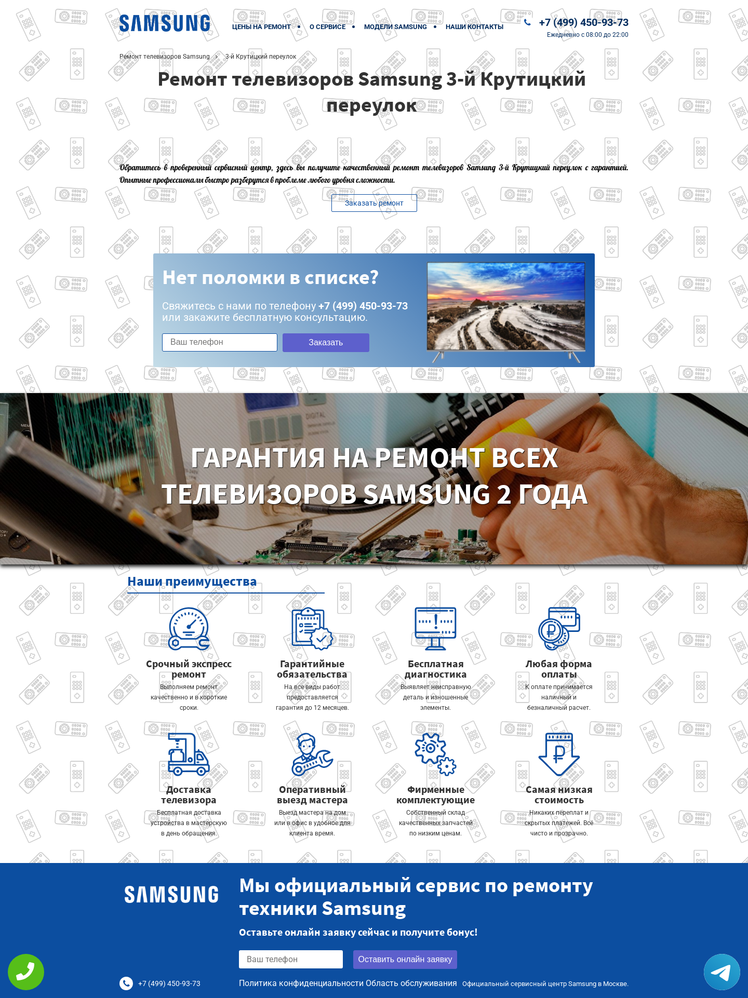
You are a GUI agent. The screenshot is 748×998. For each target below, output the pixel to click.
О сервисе (327, 27)
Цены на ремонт (261, 27)
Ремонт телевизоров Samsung (164, 56)
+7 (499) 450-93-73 (584, 22)
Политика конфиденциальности (301, 983)
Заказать (326, 342)
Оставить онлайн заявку (405, 959)
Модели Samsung (395, 27)
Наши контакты (474, 27)
